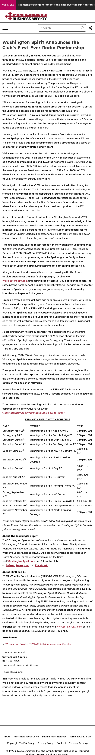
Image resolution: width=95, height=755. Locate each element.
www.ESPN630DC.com (69, 626)
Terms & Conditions (80, 736)
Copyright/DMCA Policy (20, 743)
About (7, 736)
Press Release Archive (26, 736)
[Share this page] (90, 28)
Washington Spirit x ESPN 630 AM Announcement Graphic (38, 644)
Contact (61, 743)
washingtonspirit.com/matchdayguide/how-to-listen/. (33, 412)
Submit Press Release (54, 736)
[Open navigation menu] (5, 28)
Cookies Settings (78, 743)
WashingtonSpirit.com (15, 280)
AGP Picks (8, 4)
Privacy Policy (45, 743)
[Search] (58, 27)
